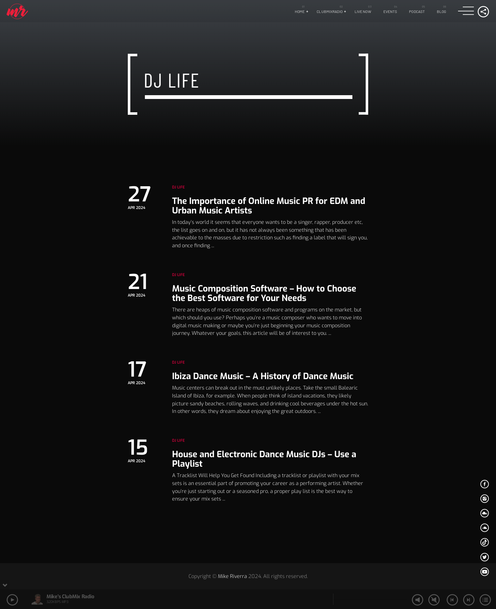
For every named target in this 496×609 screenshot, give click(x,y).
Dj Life (178, 187)
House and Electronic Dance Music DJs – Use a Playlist (264, 459)
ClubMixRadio (329, 11)
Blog (441, 11)
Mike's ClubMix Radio (70, 596)
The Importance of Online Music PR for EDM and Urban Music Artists (268, 205)
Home (300, 11)
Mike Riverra (232, 576)
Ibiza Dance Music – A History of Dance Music (262, 376)
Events (390, 11)
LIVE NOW (363, 11)
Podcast (417, 11)
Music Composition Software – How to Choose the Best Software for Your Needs (264, 293)
